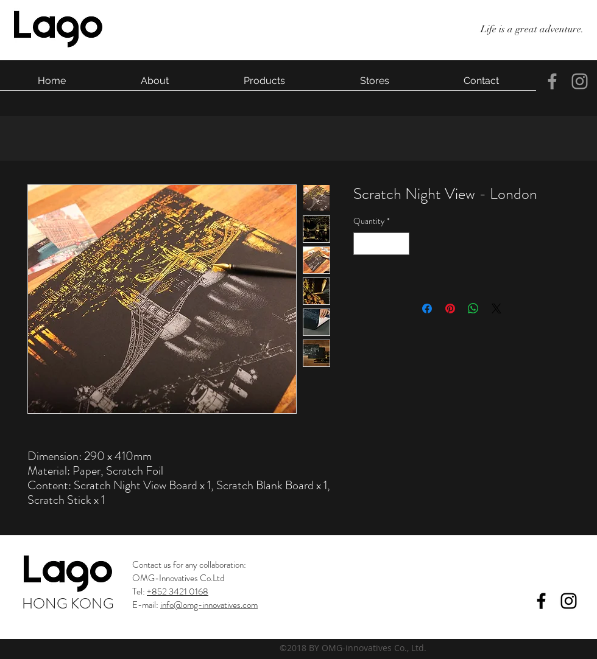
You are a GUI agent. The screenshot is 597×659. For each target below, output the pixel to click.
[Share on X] (496, 308)
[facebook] (552, 81)
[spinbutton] (381, 243)
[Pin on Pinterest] (450, 308)
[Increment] (400, 243)
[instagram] (579, 81)
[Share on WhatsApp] (473, 308)
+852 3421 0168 (177, 591)
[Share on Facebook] (427, 308)
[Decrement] (362, 243)
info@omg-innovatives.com (209, 605)
